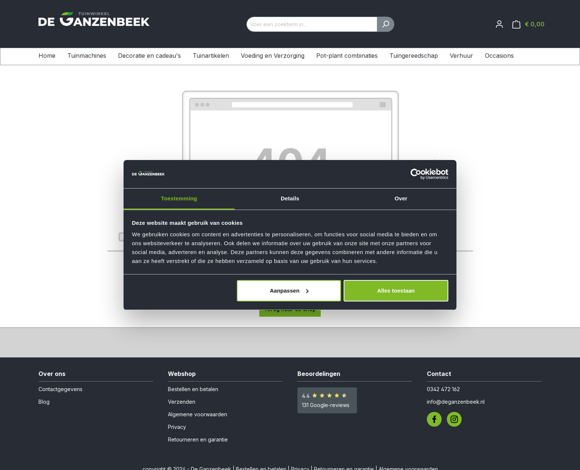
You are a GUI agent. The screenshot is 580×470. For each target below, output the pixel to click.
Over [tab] (401, 198)
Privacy (177, 427)
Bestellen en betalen (193, 389)
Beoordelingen (318, 373)
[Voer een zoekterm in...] (311, 24)
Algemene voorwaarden (197, 414)
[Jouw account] (499, 24)
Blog (44, 402)
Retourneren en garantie (198, 439)
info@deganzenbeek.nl (456, 402)
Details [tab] (290, 198)
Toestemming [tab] (179, 198)
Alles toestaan (396, 290)
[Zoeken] (385, 24)
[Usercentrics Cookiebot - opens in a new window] (416, 174)
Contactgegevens (60, 389)
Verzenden (181, 402)
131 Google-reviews (326, 405)
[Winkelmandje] (528, 24)
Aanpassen (289, 290)
